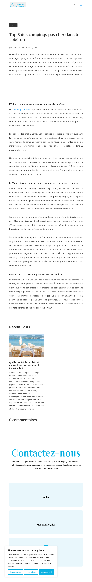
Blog (13, 25)
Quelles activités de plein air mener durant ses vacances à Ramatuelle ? (24, 365)
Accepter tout (46, 572)
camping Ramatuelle (34, 400)
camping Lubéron (21, 109)
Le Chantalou (18, 48)
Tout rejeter (31, 572)
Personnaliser (15, 572)
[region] (31, 561)
